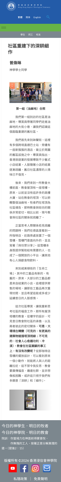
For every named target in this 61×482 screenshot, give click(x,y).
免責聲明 (40, 479)
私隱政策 (20, 479)
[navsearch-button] (48, 17)
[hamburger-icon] (3, 27)
